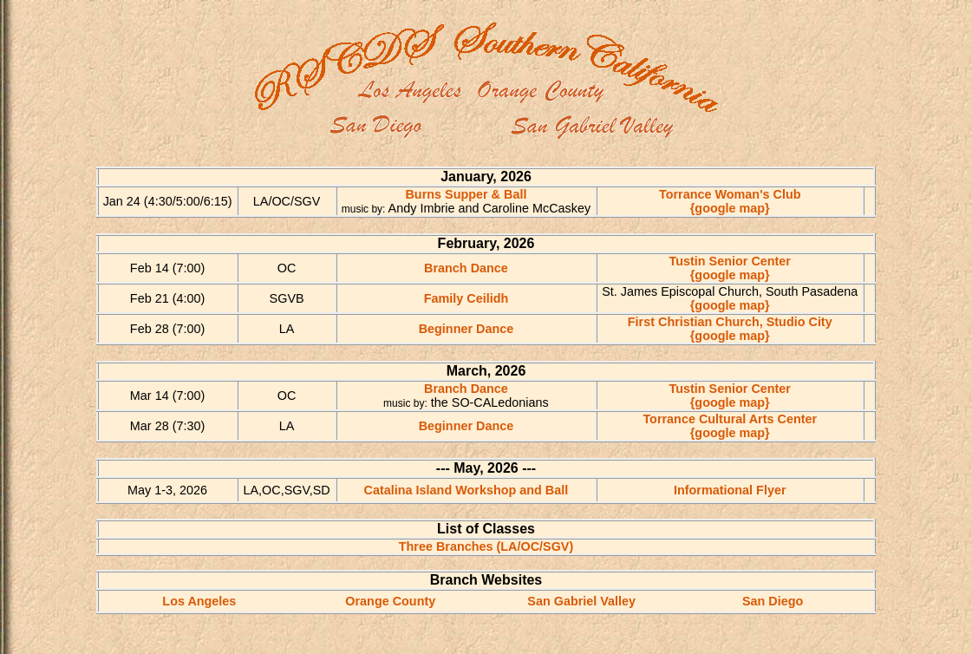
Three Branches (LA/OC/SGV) (486, 546)
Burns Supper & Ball (465, 194)
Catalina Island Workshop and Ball (466, 490)
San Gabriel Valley (581, 601)
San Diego (772, 601)
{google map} (730, 208)
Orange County (390, 601)
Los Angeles (199, 601)
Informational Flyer (730, 490)
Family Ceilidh (466, 298)
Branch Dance (466, 268)
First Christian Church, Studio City (730, 322)
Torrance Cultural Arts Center (730, 419)
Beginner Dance (466, 329)
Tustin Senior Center (730, 261)
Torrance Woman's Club (730, 194)
